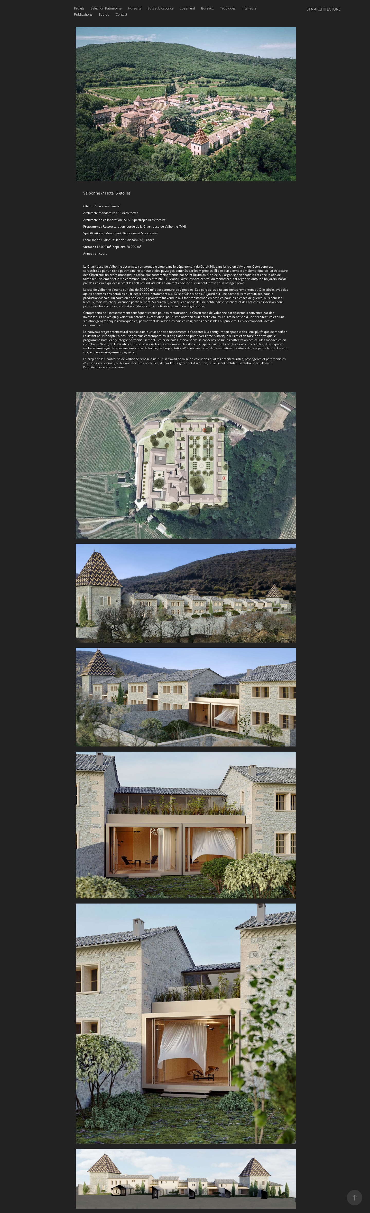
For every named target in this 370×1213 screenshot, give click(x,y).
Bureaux (207, 8)
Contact (121, 14)
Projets (79, 8)
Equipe (104, 14)
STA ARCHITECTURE (323, 9)
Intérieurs (249, 8)
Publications (83, 14)
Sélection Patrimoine (106, 8)
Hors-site (134, 8)
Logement (187, 8)
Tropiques (228, 8)
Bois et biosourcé (160, 8)
